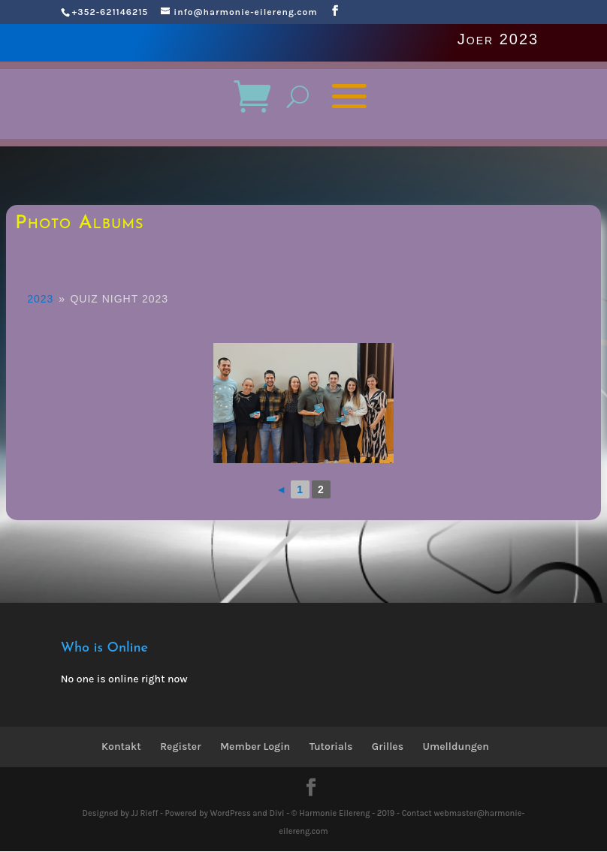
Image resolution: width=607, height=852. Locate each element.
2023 (40, 299)
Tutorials (331, 746)
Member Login (255, 746)
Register (180, 746)
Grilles (387, 746)
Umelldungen (456, 746)
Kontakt (121, 746)
